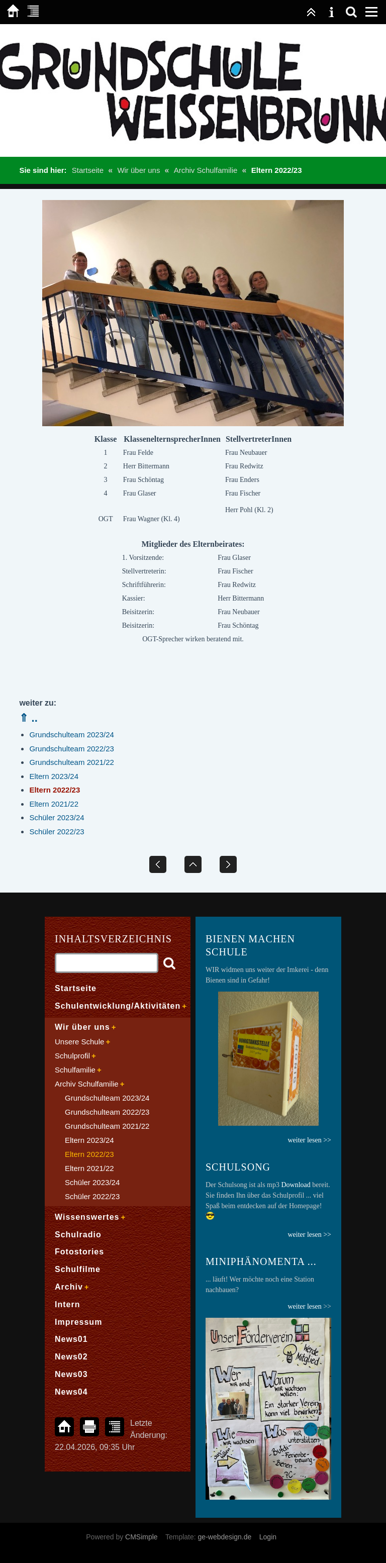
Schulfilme (78, 1269)
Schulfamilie (75, 1069)
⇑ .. (28, 718)
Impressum (78, 1322)
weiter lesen (304, 1306)
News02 (71, 1356)
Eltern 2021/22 (53, 804)
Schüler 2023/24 (56, 817)
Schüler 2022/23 (56, 831)
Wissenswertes (87, 1217)
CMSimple (141, 1537)
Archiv (69, 1287)
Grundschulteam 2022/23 (71, 748)
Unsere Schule (79, 1041)
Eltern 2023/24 (53, 776)
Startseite (88, 170)
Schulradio (78, 1234)
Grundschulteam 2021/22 (71, 762)
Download (296, 1185)
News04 (71, 1392)
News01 (71, 1339)
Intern (67, 1304)
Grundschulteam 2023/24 (71, 734)
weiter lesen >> (309, 1234)
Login (267, 1537)
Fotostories (79, 1251)
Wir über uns (138, 170)
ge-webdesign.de (225, 1537)
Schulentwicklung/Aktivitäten (117, 1006)
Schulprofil (72, 1055)
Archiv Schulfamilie (206, 170)
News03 (71, 1374)
